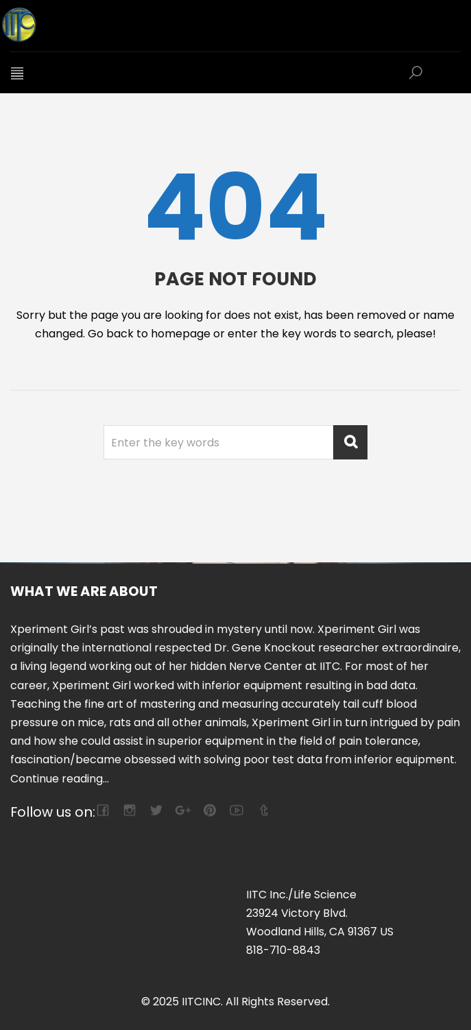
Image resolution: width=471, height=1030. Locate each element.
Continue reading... (59, 779)
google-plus (182, 810)
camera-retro (129, 810)
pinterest (209, 810)
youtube (236, 810)
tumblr (262, 810)
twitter (156, 810)
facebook (102, 810)
